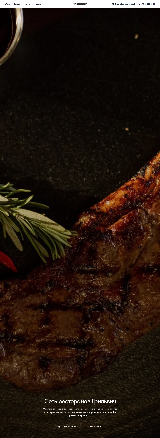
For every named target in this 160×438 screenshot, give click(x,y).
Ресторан (27, 4)
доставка (17, 4)
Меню (7, 4)
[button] (68, 426)
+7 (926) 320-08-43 (148, 4)
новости (38, 4)
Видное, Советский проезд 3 (125, 4)
